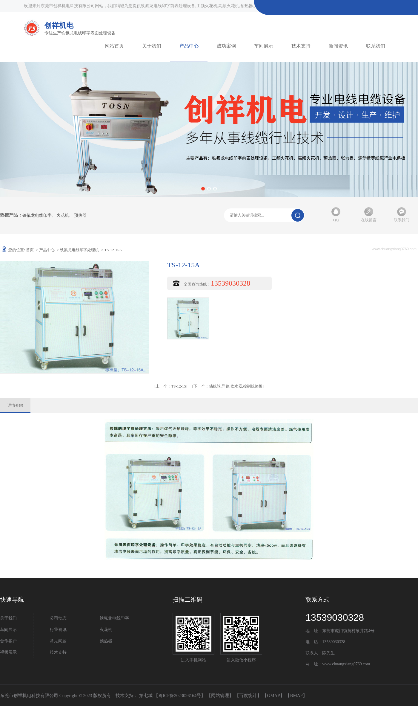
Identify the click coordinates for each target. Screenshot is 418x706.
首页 (30, 250)
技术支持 (301, 45)
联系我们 (375, 45)
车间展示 (263, 45)
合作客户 (8, 641)
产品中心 (189, 45)
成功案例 (226, 45)
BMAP (296, 695)
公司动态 (58, 618)
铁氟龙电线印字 (37, 216)
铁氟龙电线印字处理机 (79, 250)
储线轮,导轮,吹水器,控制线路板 (227, 386)
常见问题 (58, 641)
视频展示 (8, 652)
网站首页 (114, 45)
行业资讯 (58, 629)
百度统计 (248, 695)
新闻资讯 (338, 45)
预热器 (80, 216)
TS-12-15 (171, 386)
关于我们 (151, 45)
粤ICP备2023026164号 (179, 695)
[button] (203, 188)
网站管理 (220, 695)
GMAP (273, 695)
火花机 (62, 216)
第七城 (146, 695)
